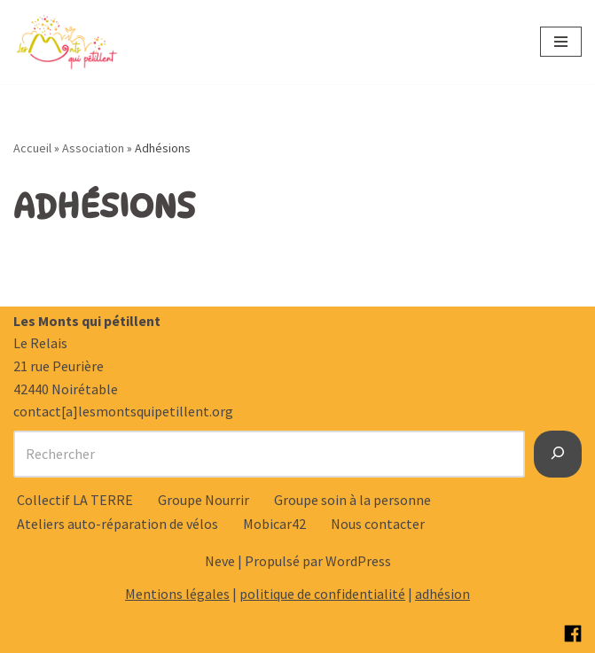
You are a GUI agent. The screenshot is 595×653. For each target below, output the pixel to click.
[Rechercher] (558, 454)
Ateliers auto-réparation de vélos (117, 524)
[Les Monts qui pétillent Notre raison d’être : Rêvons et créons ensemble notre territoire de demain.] (66, 42)
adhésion (442, 593)
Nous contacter (378, 524)
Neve (220, 561)
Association (93, 148)
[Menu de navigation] (561, 42)
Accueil (32, 148)
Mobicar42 (274, 524)
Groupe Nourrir (203, 500)
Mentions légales (177, 593)
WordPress (358, 561)
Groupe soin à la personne (352, 500)
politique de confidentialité (322, 593)
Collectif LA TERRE (75, 500)
